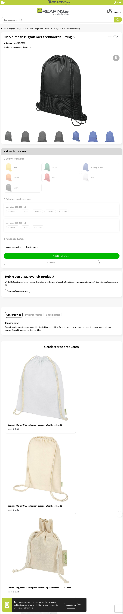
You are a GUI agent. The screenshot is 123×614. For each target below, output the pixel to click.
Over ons (66, 522)
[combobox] (57, 19)
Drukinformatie (69, 515)
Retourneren (6, 559)
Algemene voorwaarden (72, 552)
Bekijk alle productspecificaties (17, 47)
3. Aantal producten (14, 238)
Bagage (12, 29)
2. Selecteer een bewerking (17, 198)
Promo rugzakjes (36, 29)
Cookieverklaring (70, 556)
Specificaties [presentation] (53, 314)
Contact (4, 552)
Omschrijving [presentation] (13, 314)
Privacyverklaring (70, 559)
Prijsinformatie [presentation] (33, 314)
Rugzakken (21, 29)
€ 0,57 (13, 487)
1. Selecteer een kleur (14, 158)
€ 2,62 (13, 417)
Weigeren (81, 605)
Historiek (66, 519)
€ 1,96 (69, 417)
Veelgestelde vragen (9, 556)
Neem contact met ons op (17, 291)
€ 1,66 (69, 487)
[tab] (14, 315)
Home (3, 29)
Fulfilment (67, 512)
